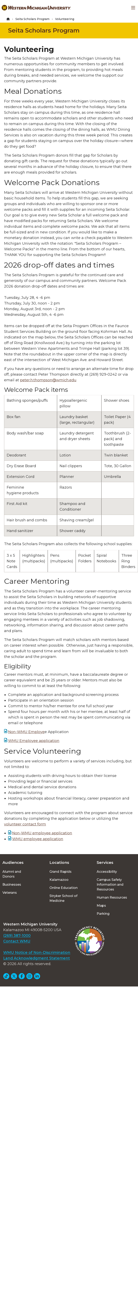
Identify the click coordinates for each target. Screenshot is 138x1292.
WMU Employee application (33, 741)
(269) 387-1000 (17, 935)
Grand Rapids (60, 872)
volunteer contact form (25, 824)
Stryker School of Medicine (63, 898)
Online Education (63, 888)
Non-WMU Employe (26, 732)
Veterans (9, 893)
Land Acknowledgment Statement (36, 958)
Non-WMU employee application (42, 833)
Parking (103, 914)
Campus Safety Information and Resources (110, 884)
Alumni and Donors (11, 874)
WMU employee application (37, 839)
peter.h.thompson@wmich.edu (48, 380)
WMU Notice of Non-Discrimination (36, 952)
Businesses (11, 884)
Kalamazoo (58, 880)
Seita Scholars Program (32, 19)
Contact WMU (16, 941)
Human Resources (112, 897)
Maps (101, 905)
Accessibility (107, 872)
